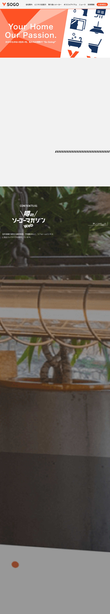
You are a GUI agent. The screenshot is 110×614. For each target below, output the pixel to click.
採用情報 (91, 4)
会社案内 (29, 4)
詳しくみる (97, 223)
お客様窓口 (102, 4)
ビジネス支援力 (40, 4)
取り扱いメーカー (55, 4)
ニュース (82, 4)
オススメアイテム (70, 4)
